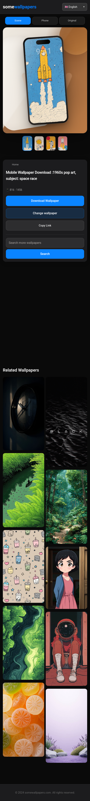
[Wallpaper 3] (51, 143)
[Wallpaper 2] (39, 143)
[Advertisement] (45, 314)
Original (72, 20)
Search (45, 254)
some (19, 7)
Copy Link (45, 225)
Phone (45, 20)
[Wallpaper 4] (63, 143)
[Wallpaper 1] (27, 143)
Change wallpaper (45, 213)
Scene (18, 20)
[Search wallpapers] (45, 243)
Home (15, 164)
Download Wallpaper (45, 201)
